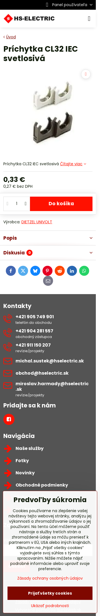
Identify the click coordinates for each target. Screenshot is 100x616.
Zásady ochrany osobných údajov (50, 578)
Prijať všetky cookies (50, 593)
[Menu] (89, 18)
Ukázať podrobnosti (50, 606)
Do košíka (61, 203)
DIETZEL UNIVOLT (36, 222)
